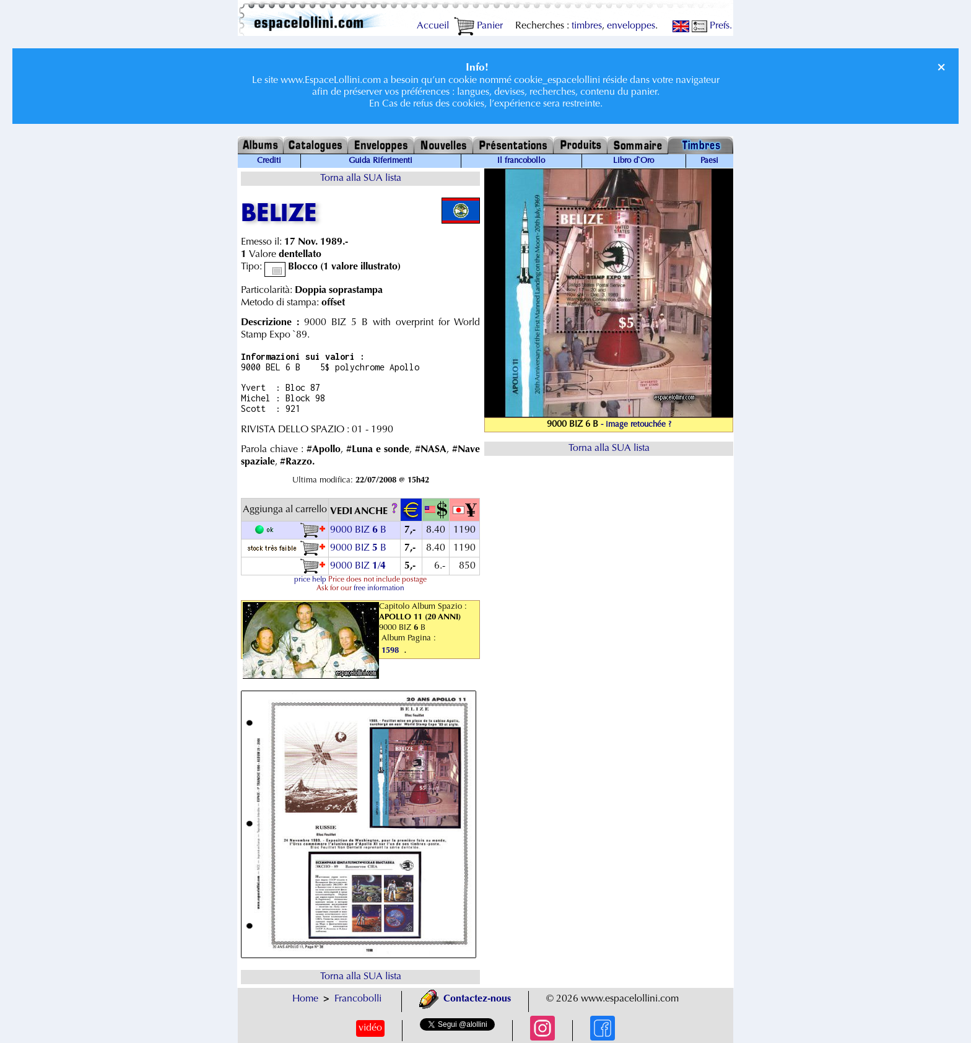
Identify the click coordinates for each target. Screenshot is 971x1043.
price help (310, 579)
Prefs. (712, 26)
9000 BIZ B (358, 530)
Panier (478, 26)
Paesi (709, 161)
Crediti (269, 161)
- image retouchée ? (636, 425)
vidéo (370, 1028)
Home (305, 999)
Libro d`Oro (633, 161)
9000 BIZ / (359, 566)
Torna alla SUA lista (360, 178)
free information (379, 588)
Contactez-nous (465, 999)
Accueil (432, 26)
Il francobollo (521, 161)
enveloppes (631, 26)
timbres (587, 26)
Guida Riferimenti (380, 161)
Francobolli (357, 999)
